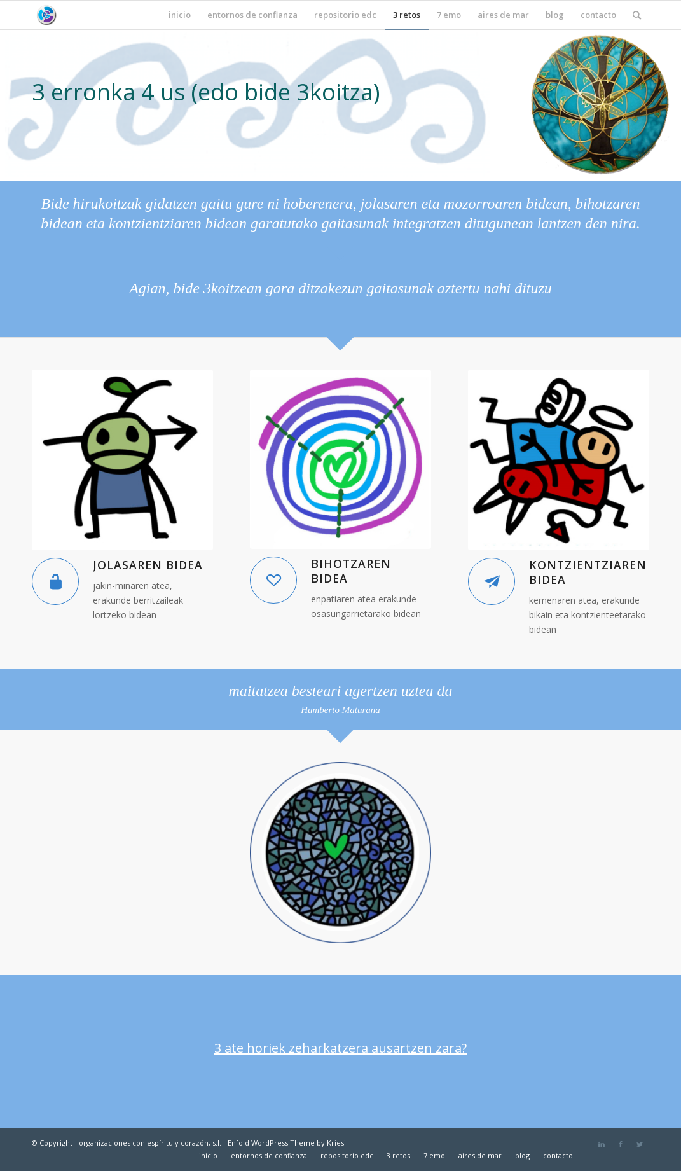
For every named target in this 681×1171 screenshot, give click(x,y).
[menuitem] (179, 15)
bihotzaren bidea (351, 571)
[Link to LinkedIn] (601, 1144)
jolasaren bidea (148, 564)
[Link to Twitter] (639, 1144)
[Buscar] (636, 15)
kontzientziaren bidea (588, 572)
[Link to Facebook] (620, 1144)
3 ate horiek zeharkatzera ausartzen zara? (340, 1048)
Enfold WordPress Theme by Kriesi (287, 1142)
